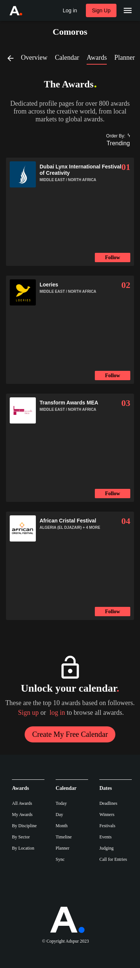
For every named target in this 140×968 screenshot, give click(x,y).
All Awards (22, 803)
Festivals (107, 825)
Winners (106, 814)
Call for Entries (113, 859)
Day (59, 814)
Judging (106, 848)
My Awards (22, 814)
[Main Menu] (127, 10)
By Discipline (24, 825)
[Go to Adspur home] (22, 10)
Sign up (28, 712)
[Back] (13, 57)
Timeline (64, 837)
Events (105, 837)
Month (62, 825)
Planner (62, 848)
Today (61, 803)
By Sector (21, 837)
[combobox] (115, 143)
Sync (60, 859)
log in (57, 712)
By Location (23, 848)
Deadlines (108, 803)
